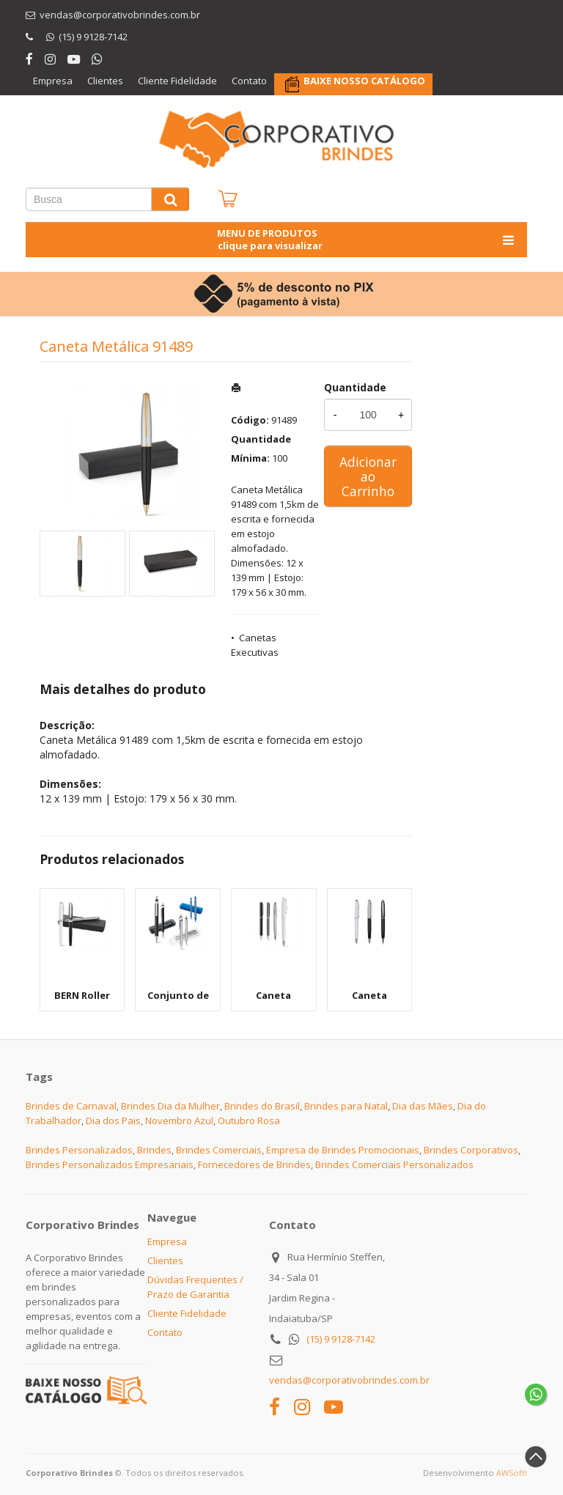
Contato (249, 80)
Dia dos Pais (113, 1120)
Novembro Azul (179, 1120)
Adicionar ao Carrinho (368, 476)
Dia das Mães (422, 1105)
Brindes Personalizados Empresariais (110, 1164)
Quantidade (355, 387)
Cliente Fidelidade (177, 80)
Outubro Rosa (249, 1120)
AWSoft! (511, 1472)
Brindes (154, 1149)
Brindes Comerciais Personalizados (394, 1164)
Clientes (105, 80)
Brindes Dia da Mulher (170, 1105)
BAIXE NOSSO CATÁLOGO (364, 80)
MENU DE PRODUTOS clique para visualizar (367, 239)
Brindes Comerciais (219, 1149)
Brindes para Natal (346, 1105)
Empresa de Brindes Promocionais (342, 1149)
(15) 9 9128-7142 (340, 1339)
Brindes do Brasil (262, 1105)
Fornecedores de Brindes (254, 1164)
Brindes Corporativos (471, 1149)
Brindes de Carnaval (71, 1105)
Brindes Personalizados (79, 1149)
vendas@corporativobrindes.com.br (349, 1380)
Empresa (53, 80)
